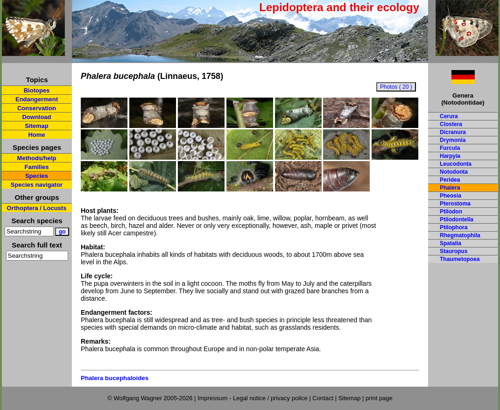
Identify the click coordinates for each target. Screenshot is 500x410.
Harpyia (450, 156)
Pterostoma (455, 203)
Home (36, 134)
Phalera (450, 187)
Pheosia (450, 195)
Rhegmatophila (460, 235)
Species (36, 175)
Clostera (451, 124)
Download (36, 116)
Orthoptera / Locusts (37, 208)
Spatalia (450, 243)
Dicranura (453, 132)
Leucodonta (456, 164)
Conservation (36, 108)
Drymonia (452, 140)
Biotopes (37, 90)
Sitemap (37, 125)
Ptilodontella (456, 219)
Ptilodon (451, 211)
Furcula (450, 148)
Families (36, 166)
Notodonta (454, 172)
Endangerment (36, 99)
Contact (322, 398)
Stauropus (453, 251)
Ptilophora (453, 227)
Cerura (449, 116)
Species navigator (37, 184)
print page (379, 398)
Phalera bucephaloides (114, 378)
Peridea (450, 180)
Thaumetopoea (459, 259)
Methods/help (36, 158)
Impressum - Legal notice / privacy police (253, 398)
